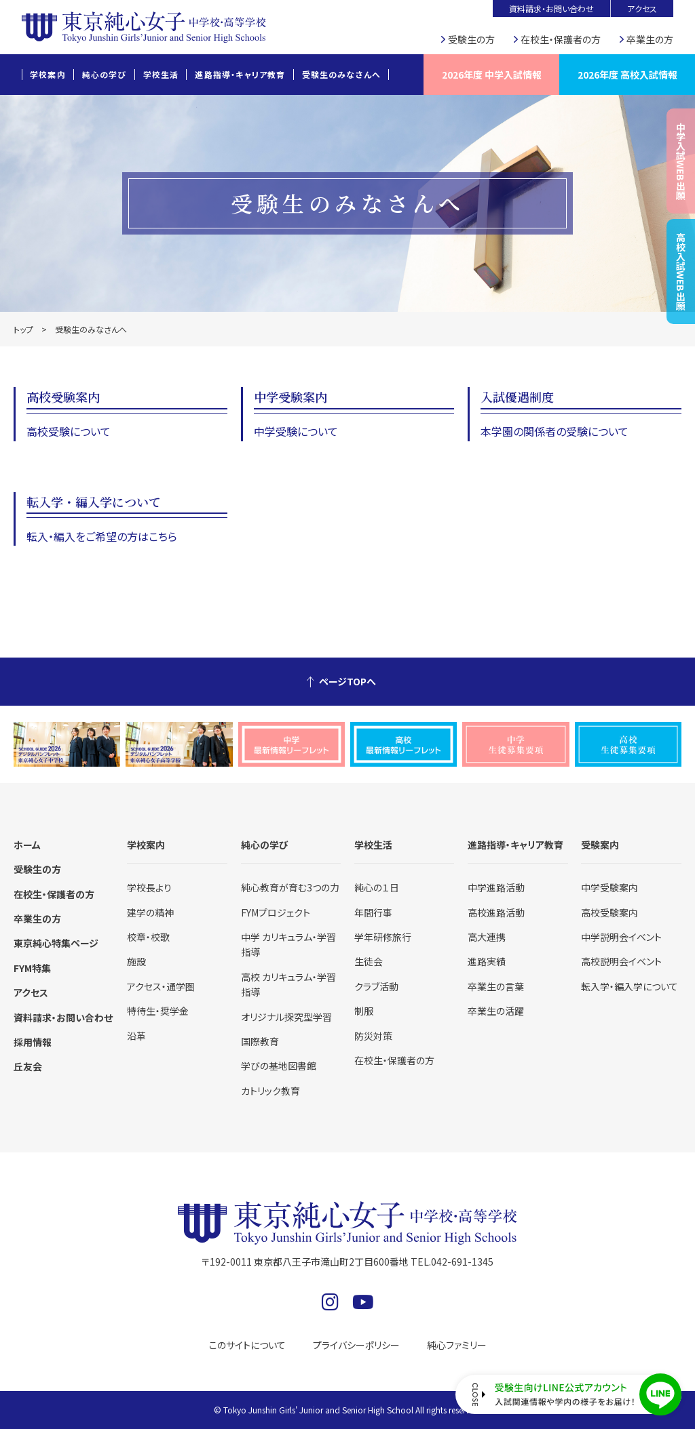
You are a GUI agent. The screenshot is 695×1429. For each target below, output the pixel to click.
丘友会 (28, 1066)
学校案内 (48, 74)
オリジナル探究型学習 (286, 1017)
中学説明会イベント (621, 937)
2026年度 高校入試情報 (627, 74)
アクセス (642, 8)
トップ (23, 329)
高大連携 (487, 937)
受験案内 (600, 844)
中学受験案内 (609, 887)
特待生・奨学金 (158, 1011)
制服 (363, 1011)
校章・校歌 (148, 937)
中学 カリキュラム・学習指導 (288, 944)
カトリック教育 (270, 1091)
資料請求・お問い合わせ (551, 8)
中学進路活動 (496, 887)
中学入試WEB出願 (681, 161)
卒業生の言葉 (496, 986)
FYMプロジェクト (275, 912)
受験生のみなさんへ (341, 74)
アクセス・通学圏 (161, 986)
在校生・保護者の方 (561, 39)
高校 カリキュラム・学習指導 (288, 984)
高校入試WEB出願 (681, 271)
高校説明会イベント (621, 961)
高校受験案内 (609, 912)
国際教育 (260, 1041)
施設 (136, 961)
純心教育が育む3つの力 (290, 887)
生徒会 (368, 961)
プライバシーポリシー (356, 1345)
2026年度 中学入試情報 (492, 74)
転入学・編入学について (629, 986)
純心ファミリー (457, 1345)
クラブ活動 (376, 986)
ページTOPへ (347, 681)
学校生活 (161, 74)
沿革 (136, 1036)
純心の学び (104, 74)
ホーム (27, 844)
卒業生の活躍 (496, 1011)
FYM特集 (32, 968)
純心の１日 (376, 887)
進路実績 (487, 961)
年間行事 (373, 912)
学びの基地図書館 (278, 1065)
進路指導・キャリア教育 (240, 74)
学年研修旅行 (382, 937)
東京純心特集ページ (56, 943)
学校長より (149, 887)
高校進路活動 (496, 912)
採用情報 (33, 1042)
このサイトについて (247, 1345)
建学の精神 (150, 912)
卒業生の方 (649, 39)
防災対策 (373, 1036)
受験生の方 (471, 39)
